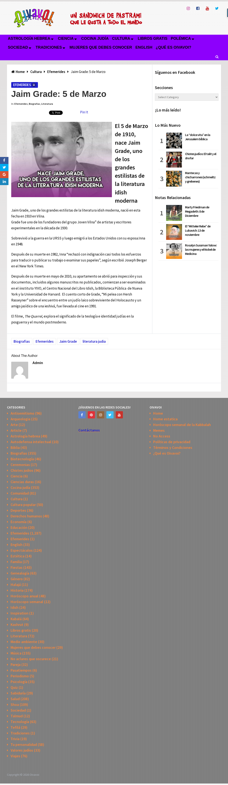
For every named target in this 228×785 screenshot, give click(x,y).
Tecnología (20, 721)
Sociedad (18, 47)
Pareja (16, 664)
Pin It (84, 112)
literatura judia (94, 341)
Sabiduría (18, 693)
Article (16, 430)
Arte (14, 424)
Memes (159, 430)
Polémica (181, 38)
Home (158, 413)
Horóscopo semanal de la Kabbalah (182, 424)
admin (37, 363)
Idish (14, 607)
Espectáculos (22, 550)
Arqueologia (20, 419)
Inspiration (19, 613)
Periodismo (20, 676)
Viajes (15, 755)
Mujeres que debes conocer (101, 47)
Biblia (15, 447)
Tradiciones (49, 47)
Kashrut (17, 624)
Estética (17, 556)
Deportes (18, 510)
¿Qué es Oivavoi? (173, 47)
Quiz (14, 687)
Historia (17, 590)
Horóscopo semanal (27, 601)
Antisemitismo (22, 413)
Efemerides (22, 84)
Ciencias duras (22, 481)
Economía (18, 521)
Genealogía (20, 573)
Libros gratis (152, 38)
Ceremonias (20, 464)
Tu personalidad (24, 744)
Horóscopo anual (24, 596)
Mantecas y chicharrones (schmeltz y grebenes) (200, 177)
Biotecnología (22, 458)
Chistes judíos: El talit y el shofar (200, 156)
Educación (19, 527)
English (143, 47)
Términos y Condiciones (172, 447)
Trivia (15, 738)
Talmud (17, 716)
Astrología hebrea (29, 38)
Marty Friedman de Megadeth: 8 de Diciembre (197, 211)
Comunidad (20, 493)
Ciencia (66, 38)
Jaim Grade (68, 341)
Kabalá (16, 618)
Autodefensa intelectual (31, 441)
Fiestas (16, 567)
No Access (161, 436)
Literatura (47, 103)
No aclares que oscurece (31, 658)
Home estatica (165, 419)
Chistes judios (22, 470)
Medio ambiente (24, 641)
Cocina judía (94, 38)
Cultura (121, 38)
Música (16, 653)
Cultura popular (23, 504)
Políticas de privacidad (171, 441)
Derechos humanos (26, 516)
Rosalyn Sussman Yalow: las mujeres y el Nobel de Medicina (201, 249)
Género (17, 578)
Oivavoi (34, 775)
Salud (15, 698)
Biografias (34, 103)
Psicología (19, 681)
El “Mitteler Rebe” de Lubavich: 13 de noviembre (197, 230)
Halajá (16, 584)
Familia (16, 561)
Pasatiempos (21, 670)
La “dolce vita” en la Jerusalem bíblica (197, 137)
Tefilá (15, 727)
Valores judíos (22, 750)
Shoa (15, 704)
